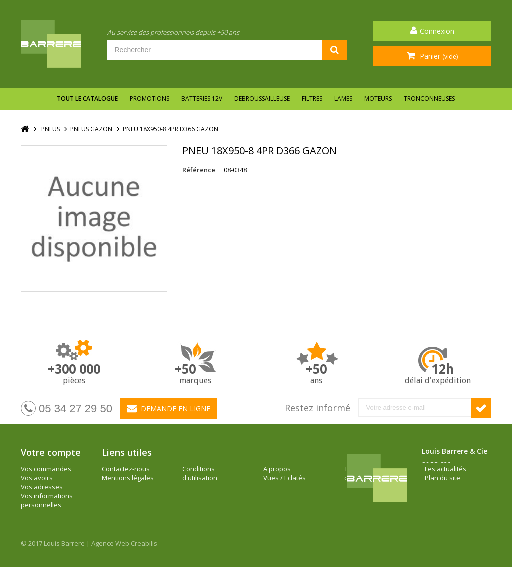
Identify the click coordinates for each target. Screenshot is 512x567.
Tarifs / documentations (207, 491)
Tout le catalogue (87, 98)
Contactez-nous (126, 468)
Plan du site (281, 477)
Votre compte (51, 452)
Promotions (150, 98)
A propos (196, 468)
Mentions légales (128, 477)
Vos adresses (42, 486)
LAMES (343, 98)
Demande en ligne (168, 408)
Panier (438, 56)
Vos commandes (46, 468)
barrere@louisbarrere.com (463, 509)
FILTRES (312, 98)
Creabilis (144, 543)
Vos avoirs (37, 477)
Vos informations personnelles (47, 500)
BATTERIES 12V (202, 98)
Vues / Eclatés (203, 477)
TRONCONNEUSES (429, 98)
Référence (199, 169)
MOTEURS (378, 98)
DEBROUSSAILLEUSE (262, 98)
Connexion (437, 31)
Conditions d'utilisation (119, 491)
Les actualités (284, 468)
